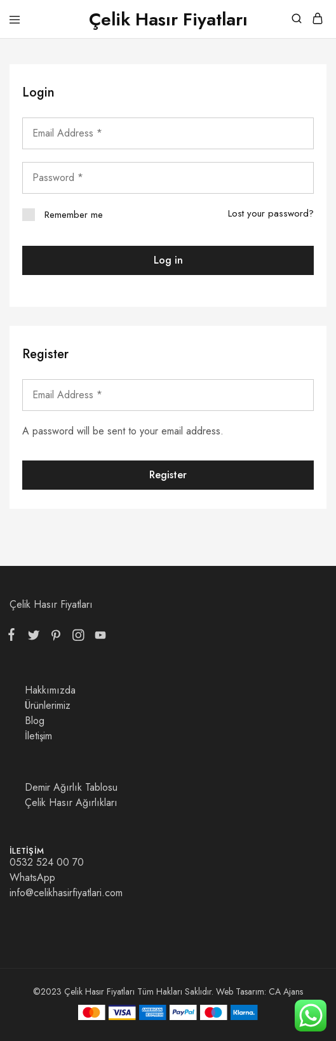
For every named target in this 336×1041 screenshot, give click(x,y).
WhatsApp (32, 877)
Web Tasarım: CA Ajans (259, 991)
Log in (168, 260)
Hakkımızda (50, 690)
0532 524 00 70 (47, 862)
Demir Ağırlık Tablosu (71, 787)
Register (168, 474)
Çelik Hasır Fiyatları (51, 604)
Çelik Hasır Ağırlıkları (71, 802)
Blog (34, 720)
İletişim (38, 736)
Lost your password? (271, 213)
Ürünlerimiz (48, 705)
